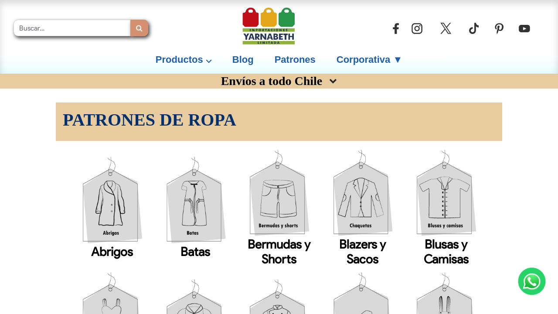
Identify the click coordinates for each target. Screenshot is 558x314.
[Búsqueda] (139, 28)
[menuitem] (243, 59)
